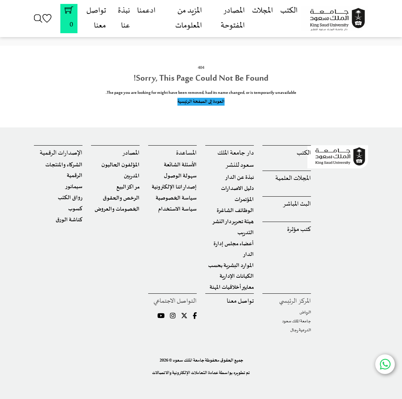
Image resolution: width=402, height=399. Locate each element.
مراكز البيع (128, 187)
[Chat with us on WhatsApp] (385, 364)
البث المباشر (297, 204)
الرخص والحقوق (121, 198)
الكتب (289, 11)
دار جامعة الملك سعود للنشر (235, 159)
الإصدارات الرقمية (61, 153)
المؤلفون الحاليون (120, 165)
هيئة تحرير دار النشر (233, 221)
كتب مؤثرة (299, 229)
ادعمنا (146, 11)
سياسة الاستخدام (177, 209)
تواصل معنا (240, 301)
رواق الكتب (70, 197)
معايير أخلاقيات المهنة (232, 287)
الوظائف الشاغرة (235, 210)
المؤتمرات (244, 199)
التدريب (245, 232)
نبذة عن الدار (239, 177)
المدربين (132, 176)
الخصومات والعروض (117, 209)
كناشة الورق (69, 220)
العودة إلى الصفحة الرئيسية (201, 102)
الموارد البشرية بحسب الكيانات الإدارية (231, 271)
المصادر (131, 153)
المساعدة (186, 153)
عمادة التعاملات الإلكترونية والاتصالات (185, 373)
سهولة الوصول (180, 176)
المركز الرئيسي (295, 301)
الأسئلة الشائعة (180, 165)
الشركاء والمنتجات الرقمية (63, 170)
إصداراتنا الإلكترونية (174, 187)
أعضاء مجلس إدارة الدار (233, 249)
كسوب (75, 208)
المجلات (262, 11)
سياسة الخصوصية (176, 198)
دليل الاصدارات (237, 188)
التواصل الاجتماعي (175, 301)
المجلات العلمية (293, 178)
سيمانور (73, 186)
